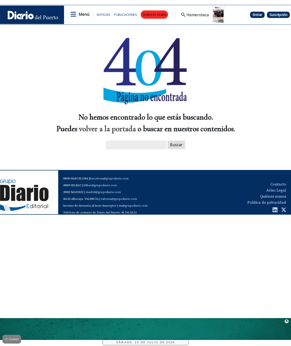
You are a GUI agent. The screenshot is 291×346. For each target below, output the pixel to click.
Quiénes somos (273, 196)
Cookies (12, 339)
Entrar (257, 14)
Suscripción (278, 14)
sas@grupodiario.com (133, 206)
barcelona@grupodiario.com (109, 178)
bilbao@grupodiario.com (100, 185)
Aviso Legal (276, 190)
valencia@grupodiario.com (119, 199)
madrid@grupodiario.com (103, 192)
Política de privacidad (266, 202)
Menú (84, 14)
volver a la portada (107, 129)
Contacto (278, 184)
